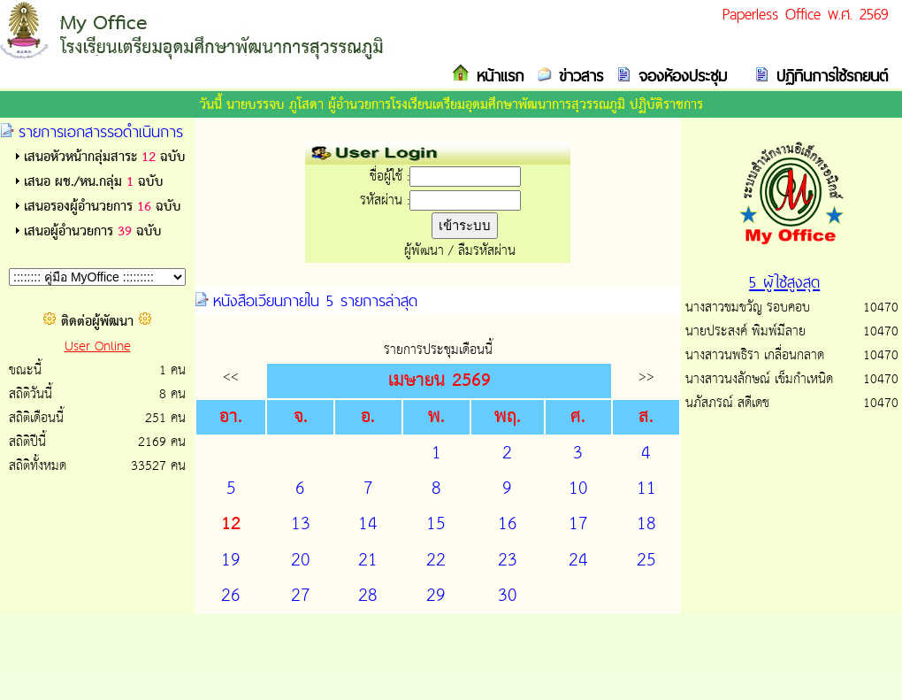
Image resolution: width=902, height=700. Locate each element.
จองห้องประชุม (679, 75)
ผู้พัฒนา (424, 251)
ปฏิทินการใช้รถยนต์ (828, 75)
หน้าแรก (497, 75)
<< (231, 376)
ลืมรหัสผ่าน (487, 251)
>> (646, 376)
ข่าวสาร (577, 75)
